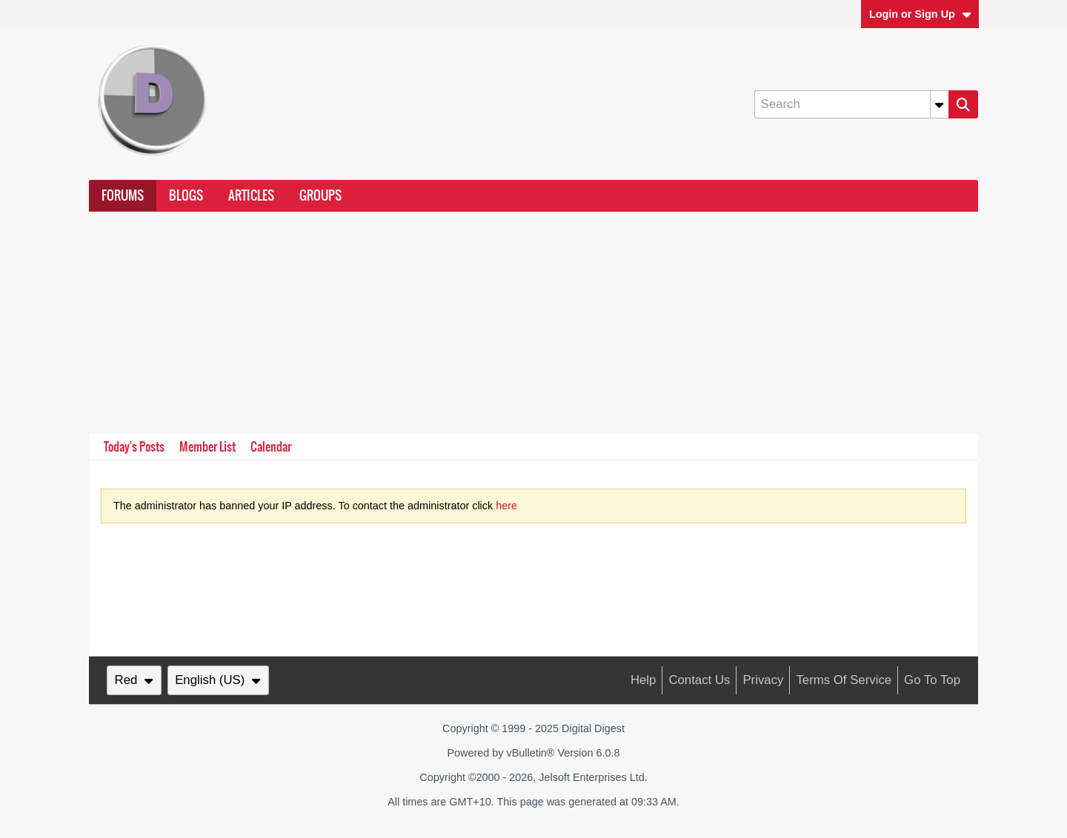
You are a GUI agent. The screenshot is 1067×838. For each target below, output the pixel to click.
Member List (207, 446)
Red (134, 680)
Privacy (762, 680)
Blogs (186, 195)
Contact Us (699, 680)
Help (644, 680)
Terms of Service (843, 680)
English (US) (218, 680)
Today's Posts (134, 446)
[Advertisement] (533, 322)
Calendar (270, 446)
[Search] (851, 104)
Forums (123, 195)
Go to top (932, 680)
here (506, 506)
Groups (320, 195)
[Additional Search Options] (939, 104)
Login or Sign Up (920, 14)
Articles (251, 195)
